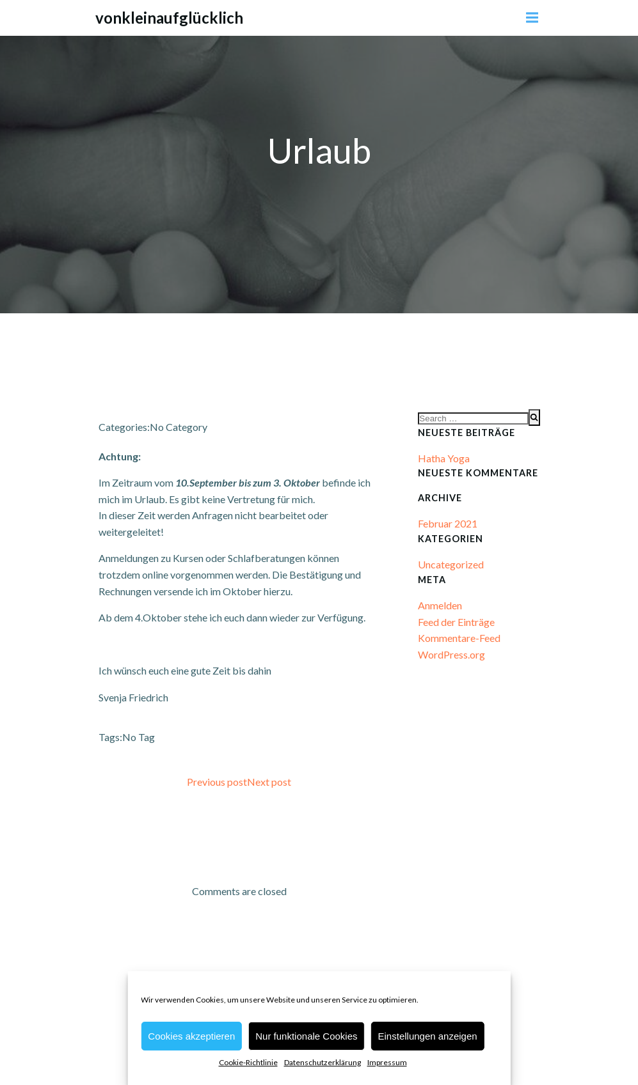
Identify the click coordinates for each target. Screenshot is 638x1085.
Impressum (387, 1062)
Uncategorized (451, 564)
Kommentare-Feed (459, 638)
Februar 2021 (447, 523)
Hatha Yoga (444, 458)
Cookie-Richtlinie (248, 1062)
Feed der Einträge (456, 622)
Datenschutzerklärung (322, 1062)
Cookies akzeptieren (191, 1036)
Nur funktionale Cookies (306, 1036)
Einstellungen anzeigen (427, 1036)
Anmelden (440, 605)
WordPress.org (451, 654)
